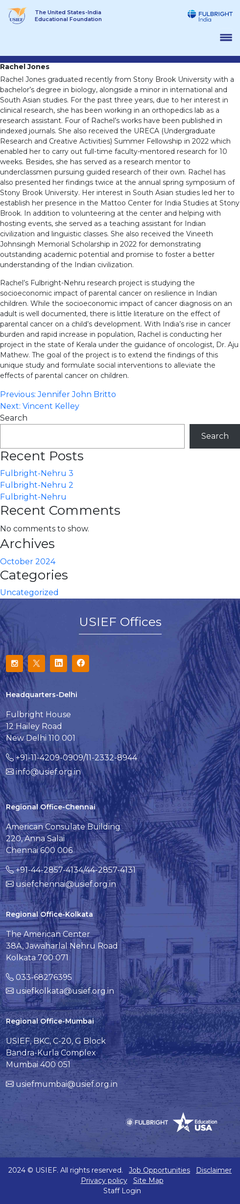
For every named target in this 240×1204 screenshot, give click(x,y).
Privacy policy (104, 1180)
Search (13, 418)
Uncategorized (29, 592)
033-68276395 (44, 977)
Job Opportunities (159, 1170)
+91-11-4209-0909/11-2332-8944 (76, 757)
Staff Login (122, 1190)
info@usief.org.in (48, 772)
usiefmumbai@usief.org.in (67, 1084)
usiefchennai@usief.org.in (66, 884)
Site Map (148, 1180)
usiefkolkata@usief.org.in (65, 991)
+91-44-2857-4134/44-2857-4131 (76, 870)
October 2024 (27, 561)
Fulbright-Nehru (33, 497)
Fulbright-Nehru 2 (36, 485)
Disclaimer (214, 1170)
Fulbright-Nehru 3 (36, 473)
